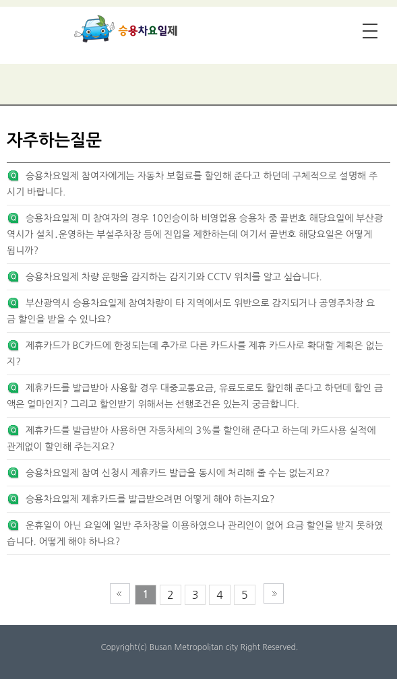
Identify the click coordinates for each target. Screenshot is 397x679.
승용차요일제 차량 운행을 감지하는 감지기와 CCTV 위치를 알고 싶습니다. (174, 277)
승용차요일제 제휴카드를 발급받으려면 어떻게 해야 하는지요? (150, 499)
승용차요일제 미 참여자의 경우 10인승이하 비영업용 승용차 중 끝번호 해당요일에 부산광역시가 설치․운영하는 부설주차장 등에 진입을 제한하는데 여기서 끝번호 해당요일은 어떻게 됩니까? (195, 234)
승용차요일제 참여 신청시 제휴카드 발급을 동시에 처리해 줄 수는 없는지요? (178, 473)
